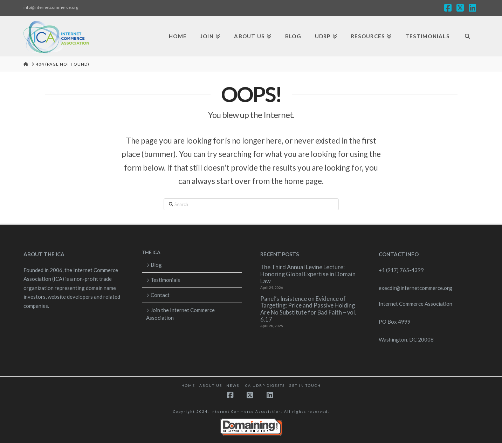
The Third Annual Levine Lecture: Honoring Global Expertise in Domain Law (308, 274)
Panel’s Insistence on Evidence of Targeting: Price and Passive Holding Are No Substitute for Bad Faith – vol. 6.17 (308, 309)
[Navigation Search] (467, 36)
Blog (154, 265)
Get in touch (305, 385)
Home (188, 385)
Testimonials (163, 280)
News (232, 385)
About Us (210, 385)
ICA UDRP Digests (264, 385)
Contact (158, 295)
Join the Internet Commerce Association (180, 314)
